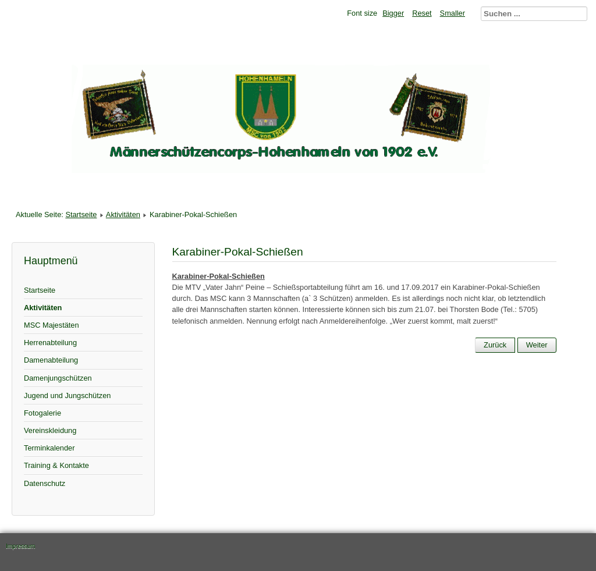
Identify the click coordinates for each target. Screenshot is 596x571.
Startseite (81, 214)
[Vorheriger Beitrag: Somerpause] (495, 345)
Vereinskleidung (50, 430)
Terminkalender (49, 448)
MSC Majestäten (51, 325)
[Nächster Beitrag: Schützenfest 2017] (536, 345)
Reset (421, 13)
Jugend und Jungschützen (67, 395)
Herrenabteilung (50, 342)
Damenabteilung (51, 360)
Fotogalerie (42, 413)
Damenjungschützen (58, 378)
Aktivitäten (123, 214)
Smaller (452, 13)
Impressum (21, 546)
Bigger (393, 13)
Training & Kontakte (56, 465)
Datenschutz (44, 483)
